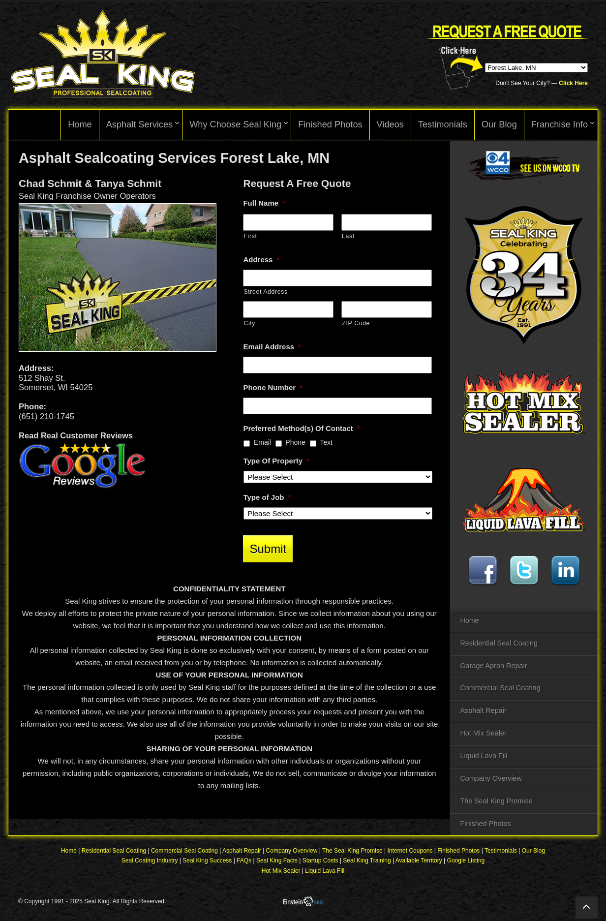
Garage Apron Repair (493, 666)
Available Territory (418, 861)
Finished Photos (485, 824)
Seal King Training (367, 861)
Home (469, 620)
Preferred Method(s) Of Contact (301, 428)
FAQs (244, 861)
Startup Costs (320, 861)
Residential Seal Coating (499, 643)
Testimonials (501, 851)
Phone (295, 442)
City (249, 323)
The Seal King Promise (496, 801)
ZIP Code (356, 323)
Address (261, 259)
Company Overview (491, 778)
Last (348, 236)
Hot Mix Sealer (483, 733)
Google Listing (466, 861)
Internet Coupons (409, 851)
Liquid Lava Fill (483, 756)
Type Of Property (276, 461)
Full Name (264, 203)
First (250, 236)
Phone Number (273, 387)
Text (326, 442)
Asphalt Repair (483, 710)
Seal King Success (207, 861)
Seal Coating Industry (149, 861)
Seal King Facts (277, 861)
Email (262, 442)
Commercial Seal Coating (500, 688)
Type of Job (267, 497)
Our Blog (533, 851)
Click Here (573, 83)
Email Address (272, 346)
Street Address (265, 291)
